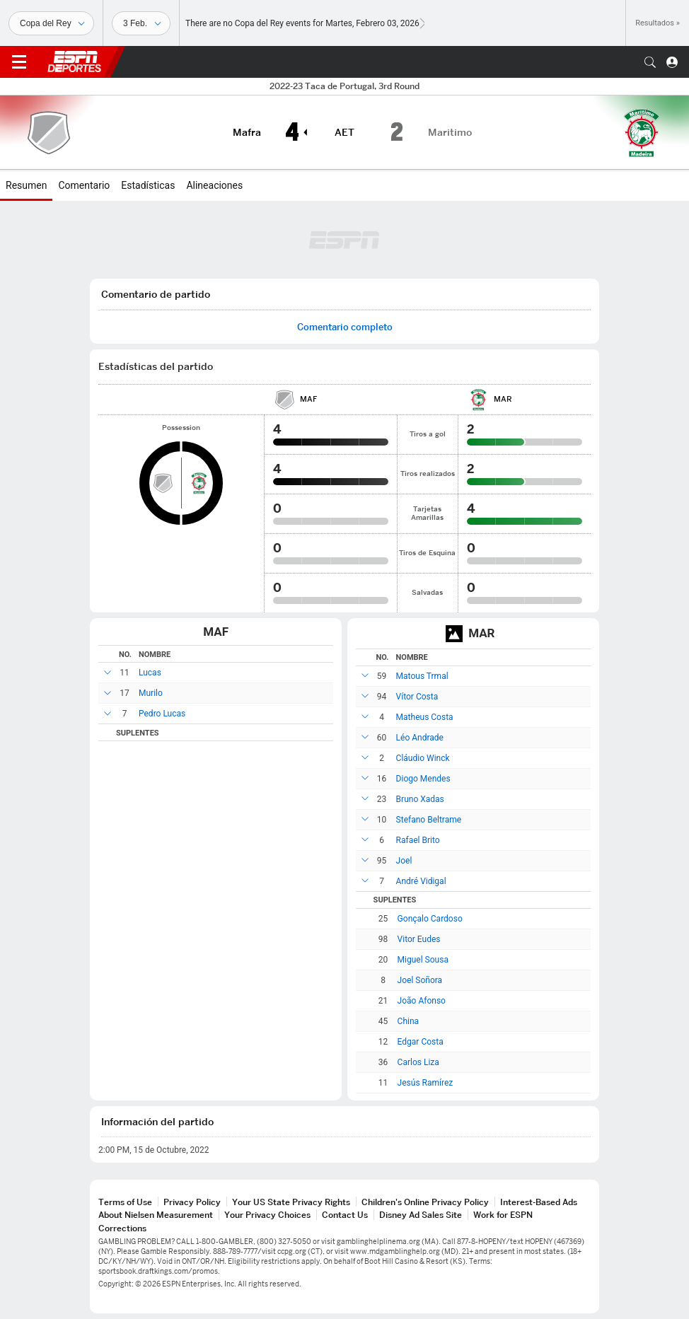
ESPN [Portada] (74, 61)
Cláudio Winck (423, 758)
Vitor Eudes (419, 939)
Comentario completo (345, 327)
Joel (404, 861)
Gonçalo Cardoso (430, 919)
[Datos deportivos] (141, 23)
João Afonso (422, 1001)
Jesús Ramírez (425, 1083)
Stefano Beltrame (429, 820)
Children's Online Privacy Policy (425, 1202)
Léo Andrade (420, 738)
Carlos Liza (418, 1062)
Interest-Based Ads (538, 1202)
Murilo (151, 693)
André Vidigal (421, 881)
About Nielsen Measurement (155, 1214)
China (408, 1021)
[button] (650, 62)
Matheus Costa (424, 717)
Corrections (122, 1228)
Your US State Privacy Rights (291, 1202)
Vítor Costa (417, 697)
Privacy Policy (192, 1202)
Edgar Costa (421, 1042)
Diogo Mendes (423, 779)
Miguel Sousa (423, 960)
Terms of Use (125, 1202)
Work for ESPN (503, 1214)
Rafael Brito (418, 840)
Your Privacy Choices (267, 1214)
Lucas (150, 673)
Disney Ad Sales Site (420, 1214)
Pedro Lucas (162, 714)
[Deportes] (51, 23)
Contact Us (345, 1214)
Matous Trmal (422, 676)
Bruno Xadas (420, 799)
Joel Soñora (420, 980)
